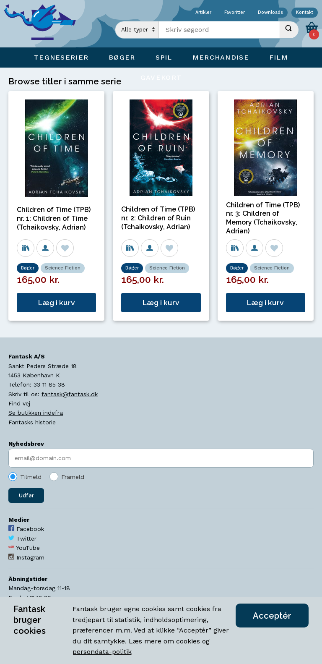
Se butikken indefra (35, 412)
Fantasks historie (32, 422)
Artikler (203, 13)
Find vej (19, 403)
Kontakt (304, 13)
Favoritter (234, 13)
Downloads (270, 13)
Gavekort (161, 77)
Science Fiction (62, 268)
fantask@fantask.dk (70, 394)
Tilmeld (31, 476)
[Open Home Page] (44, 23)
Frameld (72, 476)
